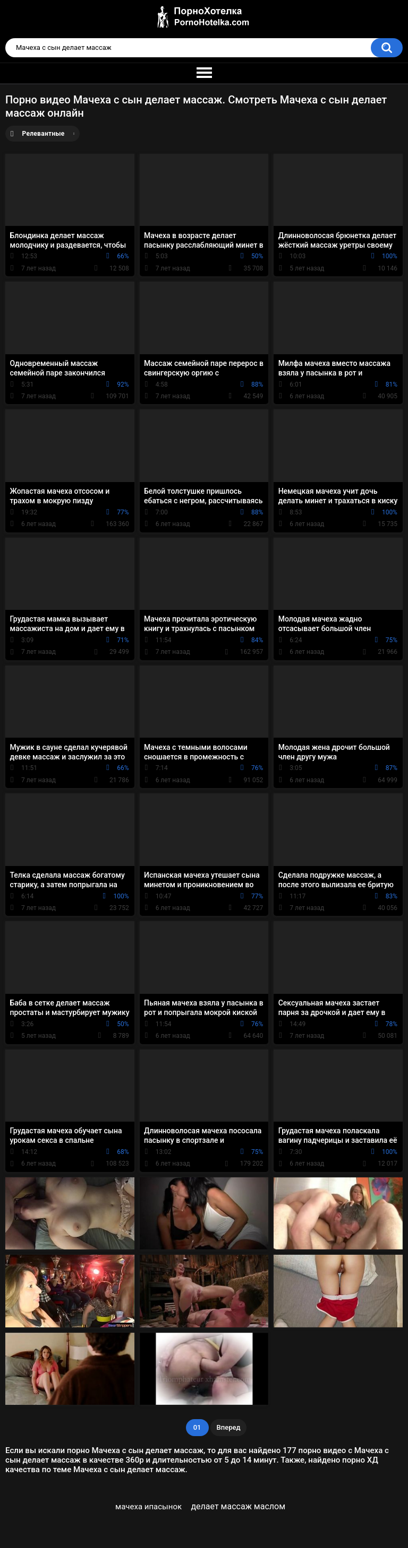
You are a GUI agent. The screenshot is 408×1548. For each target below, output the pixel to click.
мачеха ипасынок (148, 1506)
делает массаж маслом (238, 1506)
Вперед (229, 1427)
